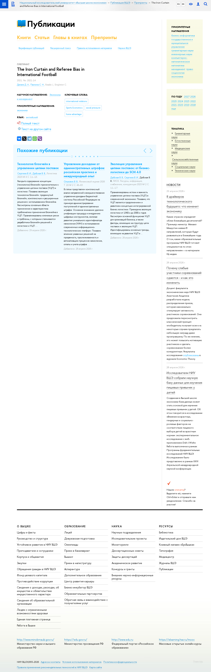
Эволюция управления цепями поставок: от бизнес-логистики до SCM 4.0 (130, 168)
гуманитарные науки (182, 50)
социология (177, 72)
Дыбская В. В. (39, 173)
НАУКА (117, 526)
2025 (174, 101)
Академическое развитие (127, 563)
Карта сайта (95, 667)
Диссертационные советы (128, 550)
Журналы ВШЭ (167, 563)
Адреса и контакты (50, 662)
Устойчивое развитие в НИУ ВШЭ (37, 544)
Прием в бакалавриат (77, 550)
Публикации (51, 23)
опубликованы (191, 355)
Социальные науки (185, 166)
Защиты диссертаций (124, 556)
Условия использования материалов (82, 662)
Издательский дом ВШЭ (173, 538)
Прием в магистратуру (77, 563)
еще (173, 108)
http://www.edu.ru (122, 639)
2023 (186, 101)
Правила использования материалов (94, 48)
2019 (186, 104)
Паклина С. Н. (37, 84)
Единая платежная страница (33, 619)
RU (178, 4)
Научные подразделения (126, 532)
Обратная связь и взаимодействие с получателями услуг (86, 601)
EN (183, 4)
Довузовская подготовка (79, 538)
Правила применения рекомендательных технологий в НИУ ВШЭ (52, 667)
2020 (180, 104)
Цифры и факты (26, 532)
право (189, 69)
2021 (174, 104)
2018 (193, 104)
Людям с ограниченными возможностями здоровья (32, 611)
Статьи (42, 37)
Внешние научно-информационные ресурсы (132, 576)
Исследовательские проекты (129, 538)
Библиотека (166, 532)
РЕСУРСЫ (166, 526)
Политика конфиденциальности (120, 662)
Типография (166, 550)
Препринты (104, 37)
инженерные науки (181, 54)
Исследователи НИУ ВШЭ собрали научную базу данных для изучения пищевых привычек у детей (184, 382)
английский (32, 117)
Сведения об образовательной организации (36, 602)
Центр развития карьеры (79, 581)
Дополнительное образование (83, 575)
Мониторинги (120, 544)
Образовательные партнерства (83, 593)
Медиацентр (166, 556)
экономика (177, 76)
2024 (180, 101)
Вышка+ (68, 556)
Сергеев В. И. (24, 173)
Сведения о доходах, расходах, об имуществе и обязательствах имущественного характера (38, 591)
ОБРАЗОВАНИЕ (75, 526)
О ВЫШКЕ (24, 526)
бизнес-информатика (183, 35)
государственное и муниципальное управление (182, 43)
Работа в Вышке (26, 625)
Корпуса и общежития (30, 556)
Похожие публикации (42, 150)
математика (177, 65)
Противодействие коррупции (35, 581)
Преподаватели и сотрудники (35, 550)
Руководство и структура (32, 538)
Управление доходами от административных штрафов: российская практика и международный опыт (84, 170)
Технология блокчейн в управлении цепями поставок (38, 166)
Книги (24, 37)
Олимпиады (71, 544)
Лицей (68, 532)
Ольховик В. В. (71, 181)
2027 (186, 96)
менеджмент (178, 69)
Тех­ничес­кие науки (185, 170)
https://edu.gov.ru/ (75, 639)
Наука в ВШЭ (124, 48)
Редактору (198, 661)
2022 (193, 101)
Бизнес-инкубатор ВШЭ (78, 587)
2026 (193, 96)
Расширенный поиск (60, 48)
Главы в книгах (70, 37)
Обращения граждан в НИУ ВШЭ (36, 569)
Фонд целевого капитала (32, 575)
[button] (72, 156)
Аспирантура (72, 569)
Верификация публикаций (31, 48)
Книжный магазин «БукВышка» (176, 544)
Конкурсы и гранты (123, 569)
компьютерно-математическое (180, 59)
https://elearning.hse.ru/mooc (177, 639)
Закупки (21, 563)
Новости (173, 185)
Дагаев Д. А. (23, 84)
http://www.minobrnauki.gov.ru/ (35, 639)
